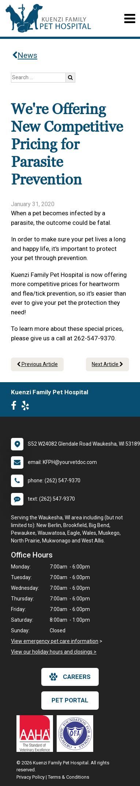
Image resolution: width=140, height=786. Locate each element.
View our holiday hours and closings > (54, 652)
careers (70, 677)
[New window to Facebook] (15, 407)
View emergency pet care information (54, 641)
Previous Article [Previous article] (37, 364)
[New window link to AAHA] (36, 733)
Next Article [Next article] (107, 364)
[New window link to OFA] (77, 733)
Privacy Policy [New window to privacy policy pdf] (30, 777)
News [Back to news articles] (24, 55)
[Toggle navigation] (129, 18)
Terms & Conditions (68, 777)
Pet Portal (70, 700)
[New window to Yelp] (27, 407)
